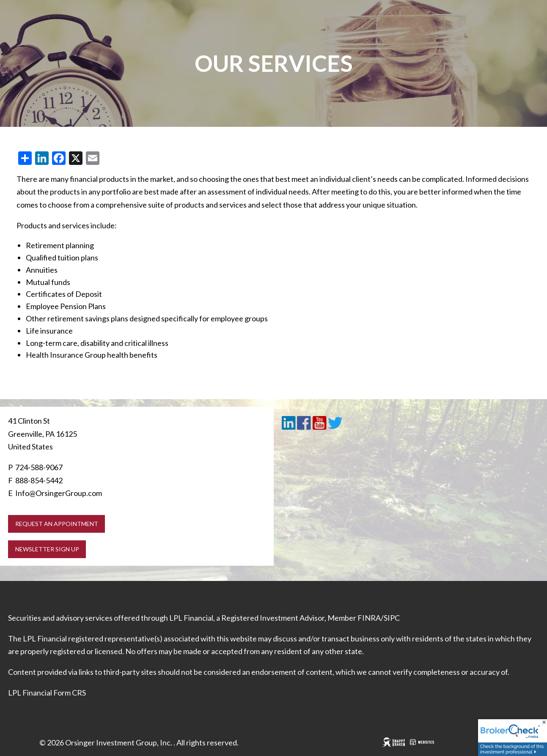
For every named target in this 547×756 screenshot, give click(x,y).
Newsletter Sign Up (47, 549)
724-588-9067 (39, 467)
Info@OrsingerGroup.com (58, 493)
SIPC (392, 617)
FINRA (369, 617)
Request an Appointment (56, 523)
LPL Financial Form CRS (47, 692)
